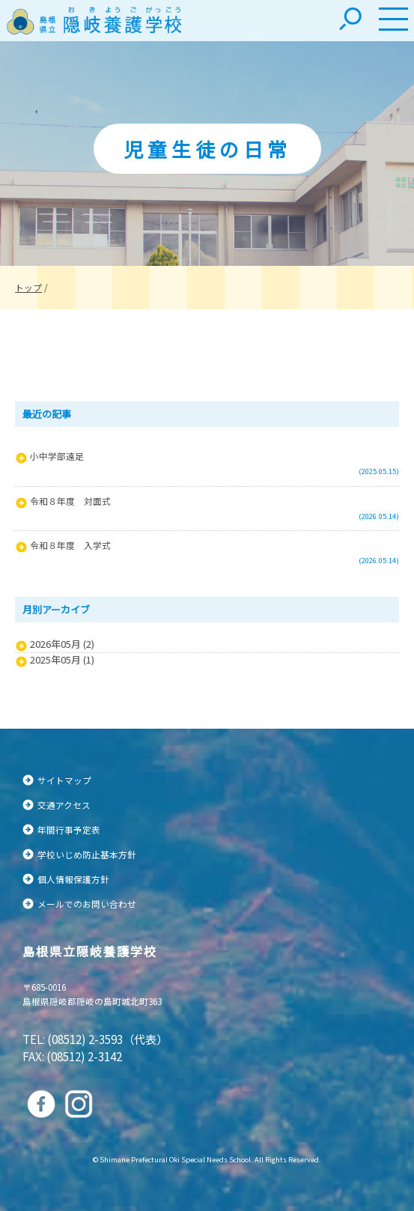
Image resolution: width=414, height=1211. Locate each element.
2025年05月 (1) (62, 660)
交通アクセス (64, 804)
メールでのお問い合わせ (86, 903)
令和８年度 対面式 (70, 500)
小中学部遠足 (57, 455)
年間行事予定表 (68, 829)
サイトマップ (64, 780)
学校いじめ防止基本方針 (86, 854)
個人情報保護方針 (73, 878)
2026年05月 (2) (62, 644)
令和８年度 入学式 (70, 544)
